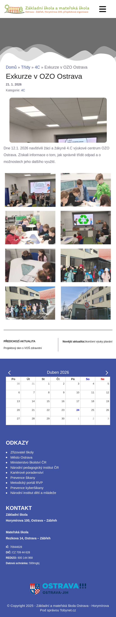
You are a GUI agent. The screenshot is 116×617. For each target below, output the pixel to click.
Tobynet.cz (68, 610)
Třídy (25, 67)
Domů (11, 67)
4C (37, 67)
